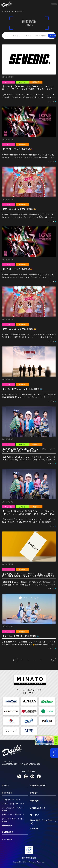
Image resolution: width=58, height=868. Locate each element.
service (7, 792)
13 (41, 660)
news (11, 11)
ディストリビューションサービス (13, 820)
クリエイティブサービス (13, 814)
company (7, 831)
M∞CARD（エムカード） (41, 822)
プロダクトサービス (11, 799)
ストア (33, 815)
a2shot (34, 828)
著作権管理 (7, 825)
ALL (7, 35)
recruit (7, 839)
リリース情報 (40, 35)
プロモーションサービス (13, 803)
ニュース (27, 35)
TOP (4, 11)
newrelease (38, 785)
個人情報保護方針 (29, 858)
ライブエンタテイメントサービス (13, 809)
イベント (16, 35)
